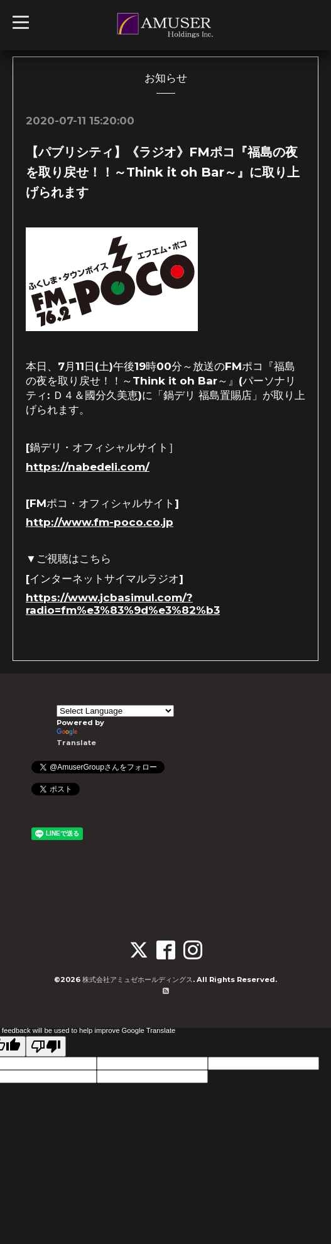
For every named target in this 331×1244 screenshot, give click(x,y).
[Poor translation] (46, 1046)
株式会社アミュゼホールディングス (137, 979)
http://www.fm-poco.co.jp (99, 522)
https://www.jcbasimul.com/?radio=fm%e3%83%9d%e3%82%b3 (123, 603)
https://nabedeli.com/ (87, 467)
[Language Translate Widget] (115, 711)
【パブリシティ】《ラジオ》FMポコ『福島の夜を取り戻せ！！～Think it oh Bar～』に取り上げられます (163, 172)
